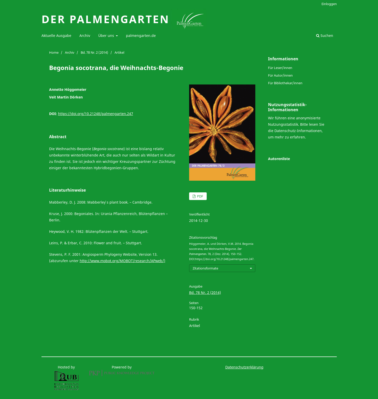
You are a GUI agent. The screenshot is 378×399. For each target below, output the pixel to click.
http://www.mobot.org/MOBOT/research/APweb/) (122, 260)
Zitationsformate (205, 268)
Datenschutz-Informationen (298, 130)
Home (54, 52)
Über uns (106, 35)
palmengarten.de (141, 35)
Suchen (324, 35)
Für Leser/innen (280, 67)
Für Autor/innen (280, 75)
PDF (199, 196)
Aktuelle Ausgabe (56, 35)
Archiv (84, 35)
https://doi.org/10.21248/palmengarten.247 (95, 113)
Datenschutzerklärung (244, 367)
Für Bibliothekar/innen (285, 83)
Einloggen (329, 4)
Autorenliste (279, 158)
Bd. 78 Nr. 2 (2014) (94, 52)
